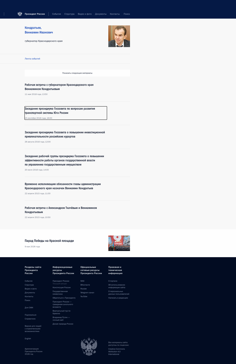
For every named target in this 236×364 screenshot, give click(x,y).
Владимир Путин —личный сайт (61, 318)
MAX (82, 281)
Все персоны (123, 13)
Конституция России (62, 287)
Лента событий (32, 58)
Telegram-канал (87, 292)
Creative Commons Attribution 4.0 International (116, 352)
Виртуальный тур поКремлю (61, 312)
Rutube (83, 288)
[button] (5, 4)
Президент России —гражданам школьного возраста (63, 304)
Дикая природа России (63, 324)
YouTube (83, 296)
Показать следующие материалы (77, 73)
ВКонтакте (85, 284)
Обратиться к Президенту (64, 297)
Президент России (35, 4)
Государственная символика (60, 292)
